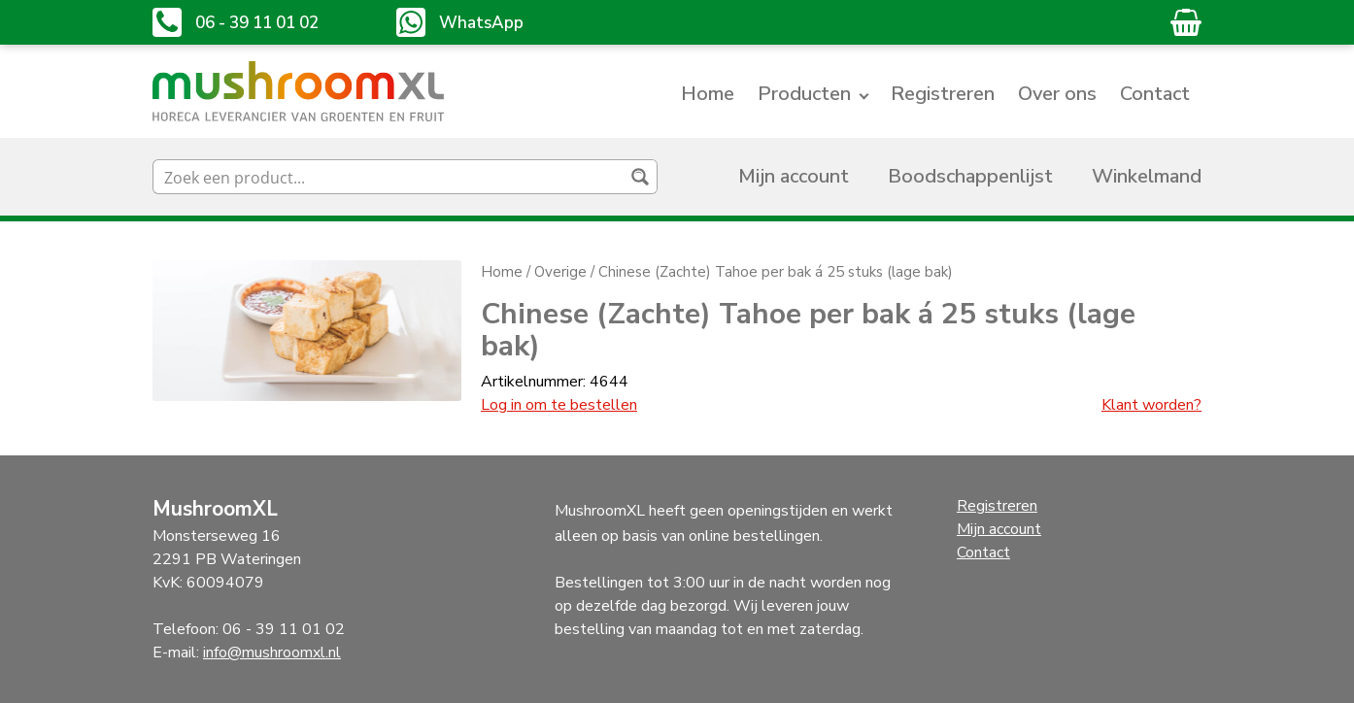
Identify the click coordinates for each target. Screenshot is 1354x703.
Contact (1155, 94)
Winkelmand (1147, 176)
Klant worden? (1151, 405)
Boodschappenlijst (970, 176)
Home (707, 94)
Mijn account (793, 176)
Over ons (1057, 94)
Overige (560, 272)
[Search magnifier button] (640, 176)
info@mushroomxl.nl (272, 652)
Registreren (943, 94)
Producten (804, 94)
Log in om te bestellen (559, 405)
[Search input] (389, 176)
